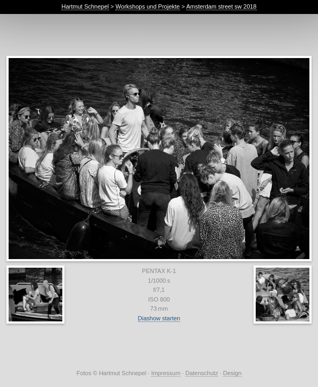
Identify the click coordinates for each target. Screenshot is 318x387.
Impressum (165, 373)
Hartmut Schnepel (85, 6)
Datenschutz (201, 373)
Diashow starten (159, 318)
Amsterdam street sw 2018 (221, 6)
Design (232, 373)
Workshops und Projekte (147, 6)
